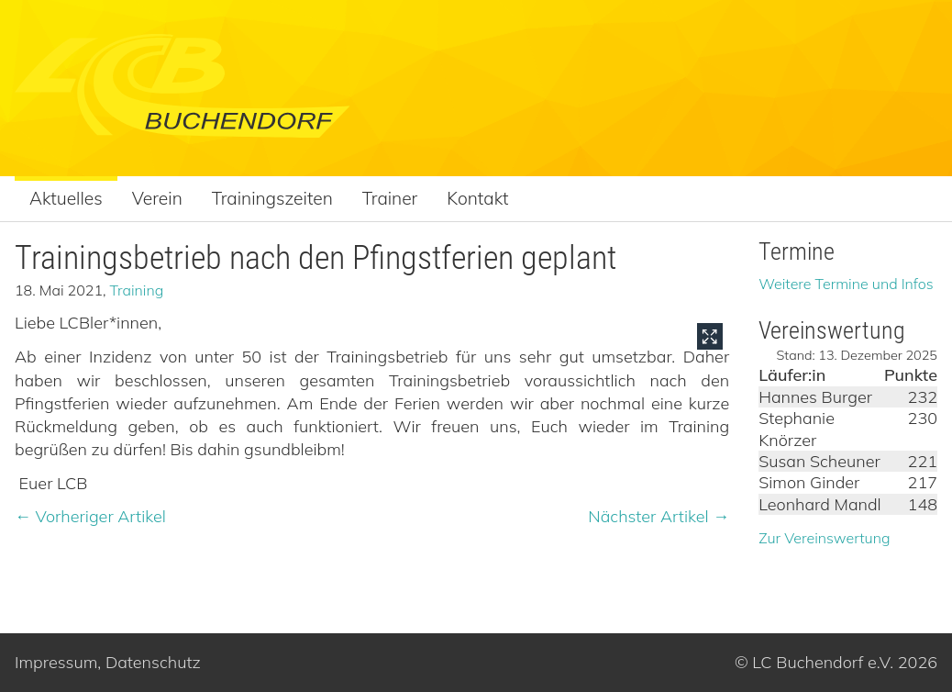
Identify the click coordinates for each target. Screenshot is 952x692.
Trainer (390, 198)
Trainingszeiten (272, 198)
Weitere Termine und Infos (846, 283)
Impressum (56, 662)
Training (137, 290)
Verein (157, 198)
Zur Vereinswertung (824, 538)
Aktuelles (66, 198)
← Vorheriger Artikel (90, 516)
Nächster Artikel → (658, 516)
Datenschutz (153, 662)
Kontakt (477, 198)
